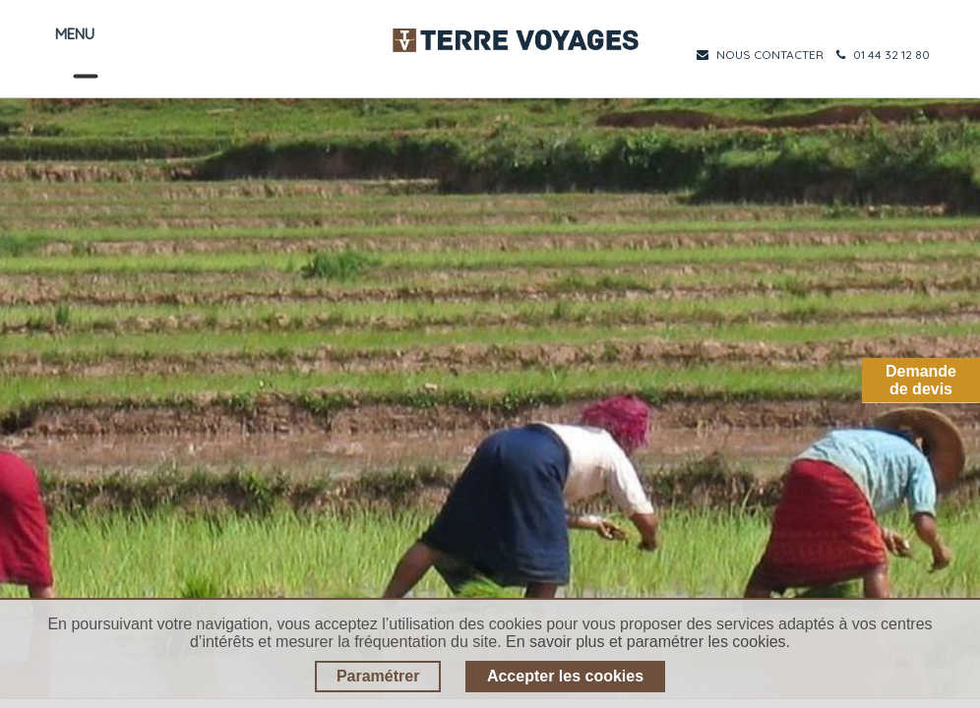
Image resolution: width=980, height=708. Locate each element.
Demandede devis (921, 380)
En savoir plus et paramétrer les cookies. (648, 641)
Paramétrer (378, 676)
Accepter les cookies (565, 676)
